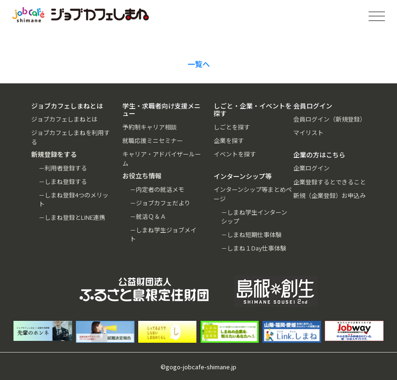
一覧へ (199, 63)
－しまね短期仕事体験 (251, 234)
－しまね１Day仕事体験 (253, 248)
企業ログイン (311, 167)
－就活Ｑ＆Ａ (148, 216)
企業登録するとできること (329, 181)
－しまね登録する (63, 181)
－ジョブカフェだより (160, 202)
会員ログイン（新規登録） (329, 119)
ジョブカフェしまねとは (64, 119)
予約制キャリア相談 (149, 126)
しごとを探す (232, 126)
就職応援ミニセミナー (152, 140)
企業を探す (229, 140)
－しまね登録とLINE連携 (72, 217)
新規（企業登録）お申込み (329, 195)
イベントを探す (235, 153)
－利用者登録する (63, 167)
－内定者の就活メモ (157, 189)
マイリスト (308, 132)
